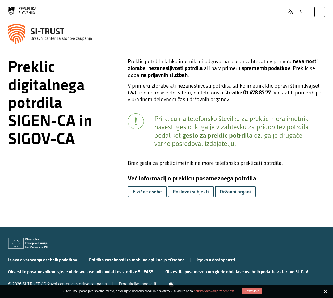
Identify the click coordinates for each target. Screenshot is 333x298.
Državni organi (235, 191)
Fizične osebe (147, 191)
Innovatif (148, 283)
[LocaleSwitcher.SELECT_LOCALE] (290, 11)
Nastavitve (251, 291)
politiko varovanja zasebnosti (214, 291)
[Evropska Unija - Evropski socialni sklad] (28, 243)
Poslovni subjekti (191, 191)
